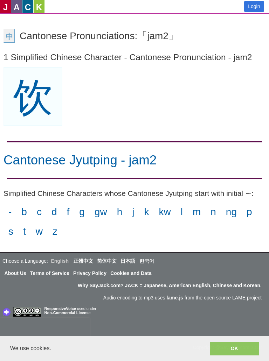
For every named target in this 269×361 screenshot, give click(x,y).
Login (254, 6)
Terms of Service (49, 273)
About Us (15, 273)
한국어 (146, 261)
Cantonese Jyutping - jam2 (80, 160)
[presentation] (45, 328)
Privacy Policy (89, 273)
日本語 (127, 261)
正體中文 (83, 261)
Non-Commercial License (67, 313)
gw (101, 211)
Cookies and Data (130, 273)
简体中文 (107, 261)
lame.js (174, 297)
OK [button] (234, 348)
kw (165, 211)
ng (231, 211)
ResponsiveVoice (60, 308)
